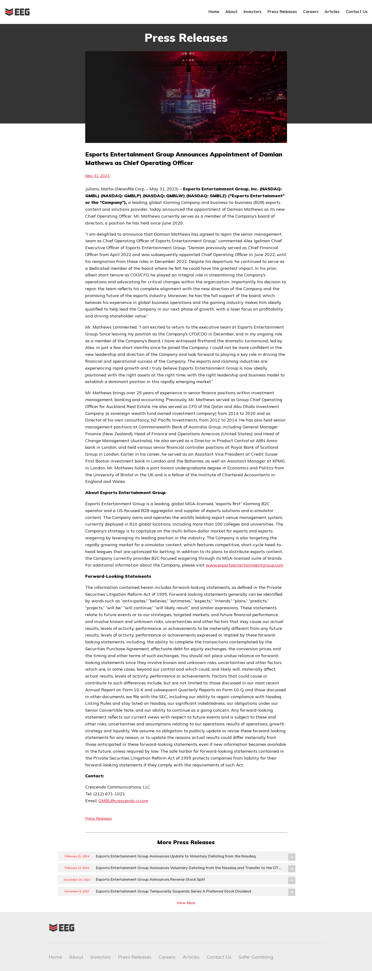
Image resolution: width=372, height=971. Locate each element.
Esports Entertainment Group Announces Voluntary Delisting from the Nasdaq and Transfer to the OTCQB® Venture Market (189, 868)
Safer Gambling (256, 957)
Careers (311, 11)
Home (213, 11)
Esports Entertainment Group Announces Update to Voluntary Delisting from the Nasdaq (176, 856)
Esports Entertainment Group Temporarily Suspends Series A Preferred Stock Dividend (173, 891)
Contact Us (357, 11)
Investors (253, 11)
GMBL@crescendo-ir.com (123, 800)
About (231, 11)
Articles (332, 11)
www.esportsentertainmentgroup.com (244, 565)
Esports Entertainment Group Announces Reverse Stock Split (151, 879)
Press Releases (282, 11)
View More (186, 902)
